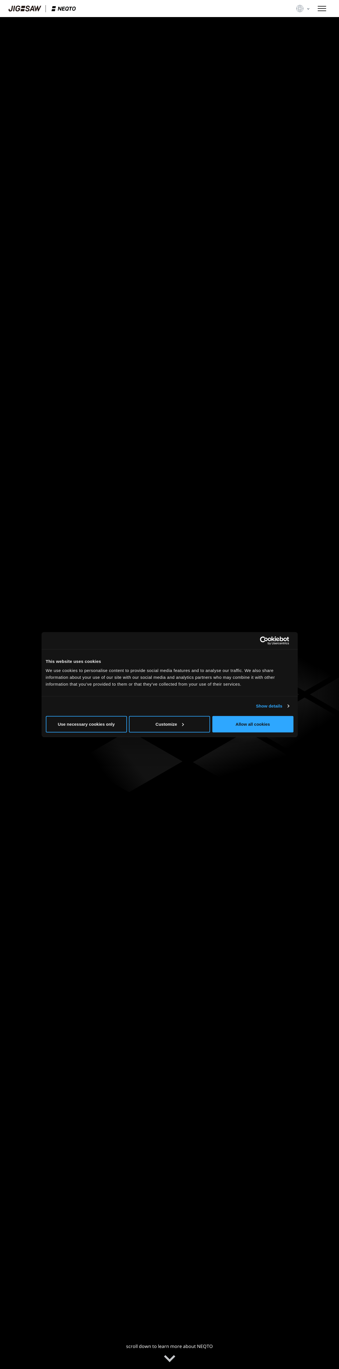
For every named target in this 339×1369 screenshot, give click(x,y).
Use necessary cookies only (86, 723)
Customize (169, 723)
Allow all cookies (253, 723)
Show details (269, 706)
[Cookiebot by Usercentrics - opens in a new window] (268, 640)
